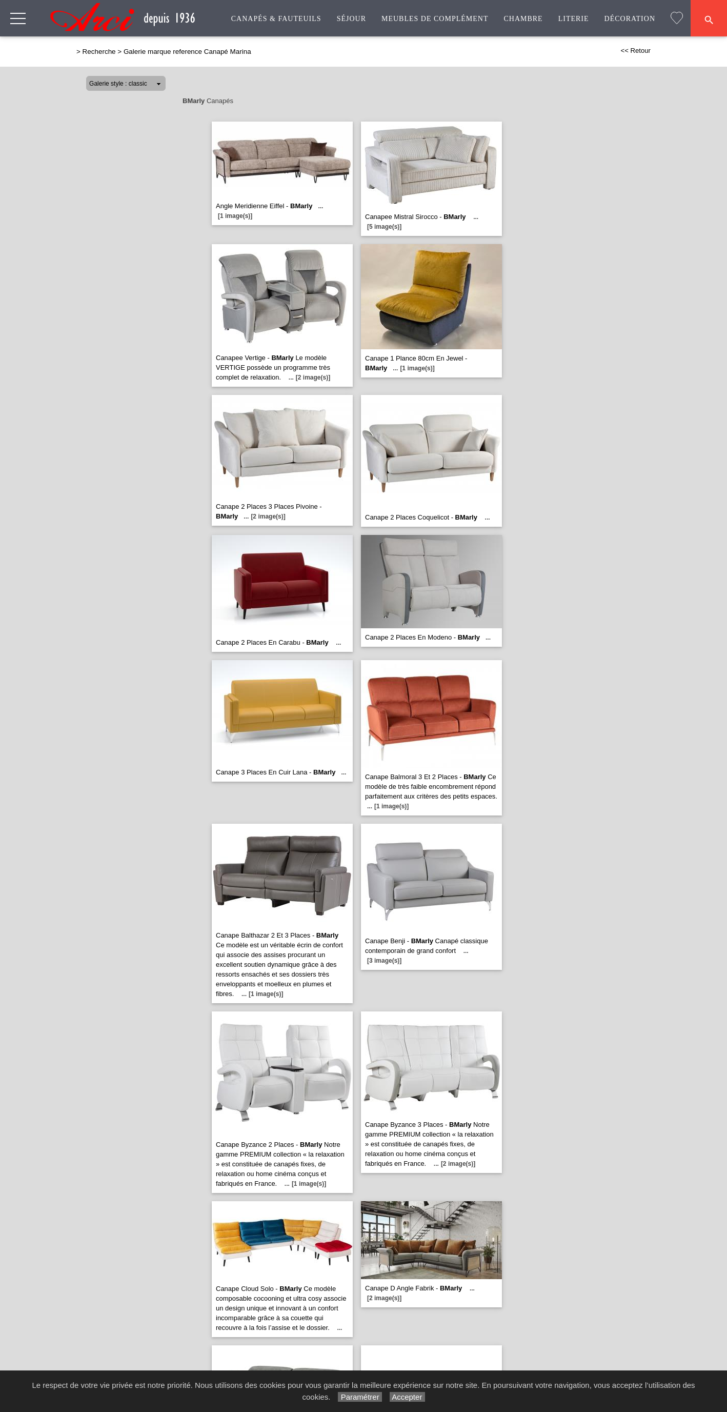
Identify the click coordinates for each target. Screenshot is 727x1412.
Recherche (99, 51)
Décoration (629, 19)
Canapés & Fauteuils (276, 19)
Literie (573, 19)
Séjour (351, 19)
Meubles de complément (434, 19)
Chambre (522, 19)
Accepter (407, 1397)
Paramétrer (359, 1397)
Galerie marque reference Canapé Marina (187, 51)
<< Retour (635, 50)
